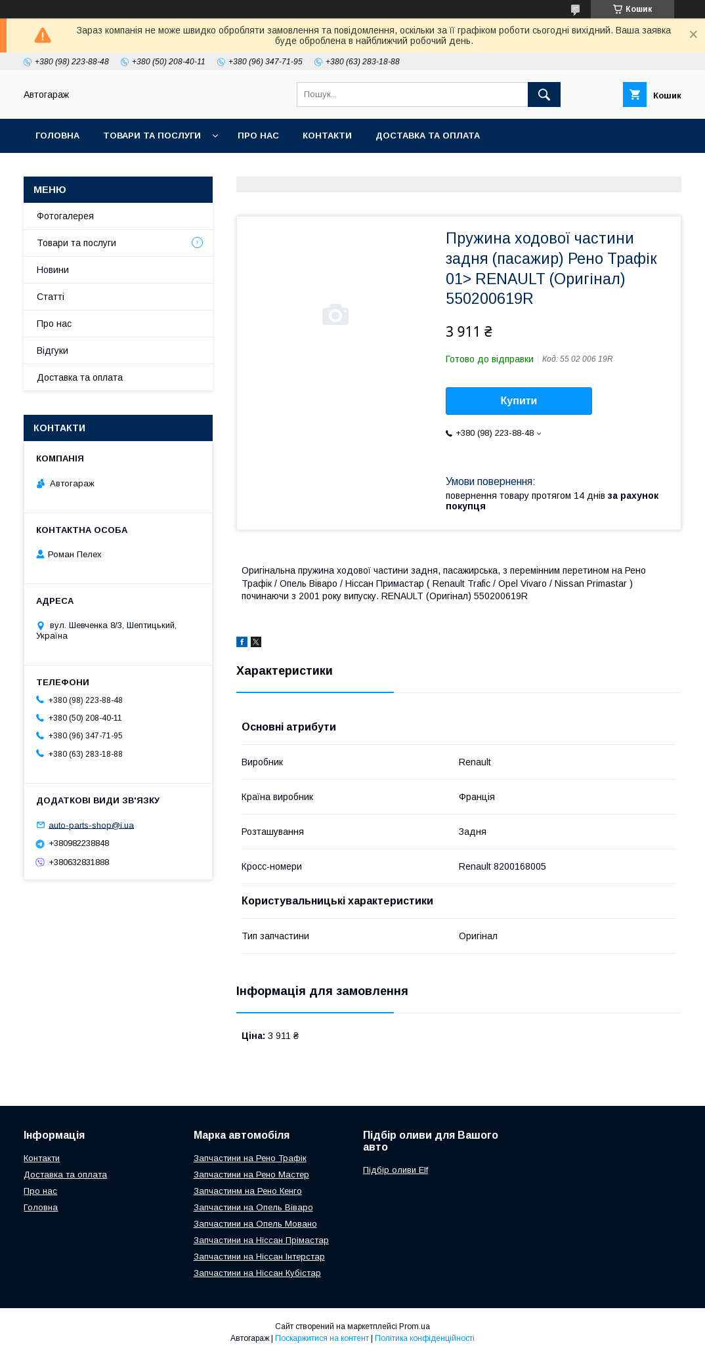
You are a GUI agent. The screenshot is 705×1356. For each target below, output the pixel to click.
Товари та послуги (152, 135)
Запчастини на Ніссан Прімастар (261, 1240)
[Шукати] (544, 94)
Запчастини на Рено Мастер (251, 1174)
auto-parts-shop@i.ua (91, 825)
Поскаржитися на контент (322, 1338)
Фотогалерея (65, 216)
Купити (519, 400)
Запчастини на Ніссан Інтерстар (259, 1256)
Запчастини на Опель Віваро (253, 1207)
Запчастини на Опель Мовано (255, 1224)
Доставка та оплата (427, 135)
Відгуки (52, 350)
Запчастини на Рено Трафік (250, 1158)
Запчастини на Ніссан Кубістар (257, 1273)
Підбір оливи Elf (395, 1170)
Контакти (327, 135)
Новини (53, 270)
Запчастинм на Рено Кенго (248, 1191)
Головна (57, 135)
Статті (50, 296)
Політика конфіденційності (425, 1338)
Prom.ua (414, 1326)
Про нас (258, 135)
